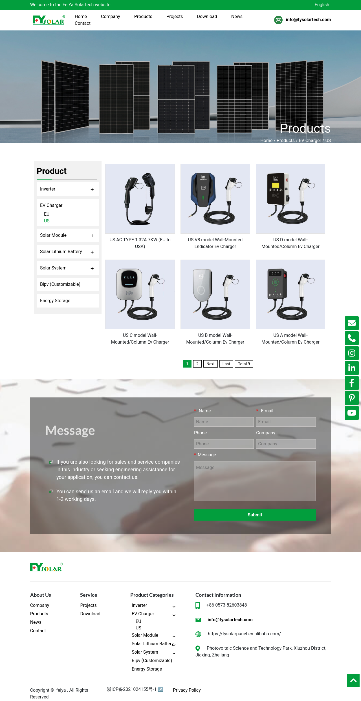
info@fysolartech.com (308, 19)
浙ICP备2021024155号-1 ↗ (135, 689)
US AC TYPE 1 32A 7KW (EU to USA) (139, 243)
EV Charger (310, 140)
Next (210, 364)
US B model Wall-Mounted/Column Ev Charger (215, 339)
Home (266, 140)
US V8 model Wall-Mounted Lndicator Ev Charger (215, 243)
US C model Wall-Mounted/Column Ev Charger (140, 339)
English (322, 4)
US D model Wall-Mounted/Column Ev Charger (290, 243)
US (328, 140)
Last (226, 364)
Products (286, 140)
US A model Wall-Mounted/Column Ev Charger (290, 339)
